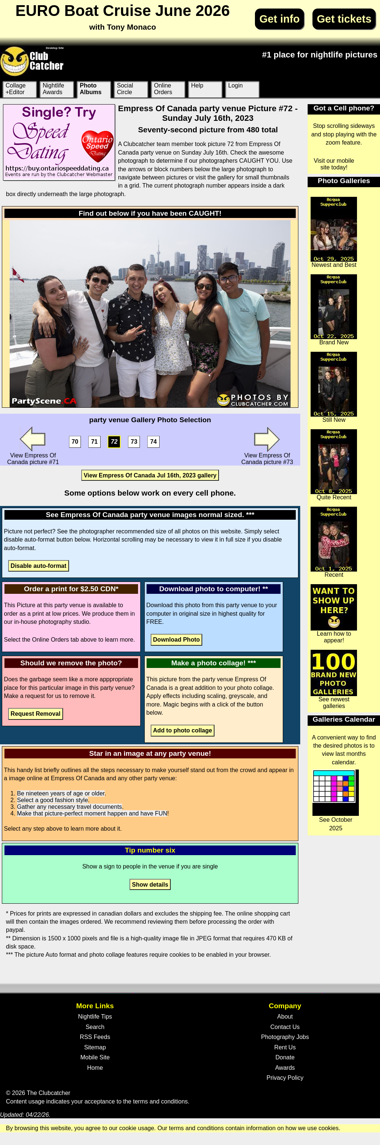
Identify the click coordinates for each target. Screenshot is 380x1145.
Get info (279, 19)
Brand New (334, 309)
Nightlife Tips (95, 1016)
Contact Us (284, 1027)
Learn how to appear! (334, 613)
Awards (285, 1068)
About (285, 1016)
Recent (334, 542)
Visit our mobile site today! (334, 164)
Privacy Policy (285, 1078)
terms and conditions (160, 1101)
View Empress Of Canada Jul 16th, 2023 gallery (149, 475)
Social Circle (125, 88)
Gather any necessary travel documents (69, 807)
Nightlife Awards (53, 88)
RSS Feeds (95, 1037)
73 (134, 442)
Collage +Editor (16, 88)
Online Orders (163, 88)
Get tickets (344, 19)
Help (197, 85)
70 (75, 442)
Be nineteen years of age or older (61, 793)
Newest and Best (334, 232)
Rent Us (285, 1047)
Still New (334, 387)
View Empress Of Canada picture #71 (33, 445)
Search (95, 1027)
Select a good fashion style (52, 800)
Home (95, 1068)
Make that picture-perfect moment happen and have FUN (92, 813)
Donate (285, 1057)
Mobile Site (94, 1057)
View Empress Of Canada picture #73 (267, 445)
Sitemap (95, 1047)
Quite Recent (334, 464)
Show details (150, 884)
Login (235, 85)
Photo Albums (91, 88)
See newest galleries (334, 679)
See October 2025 (335, 800)
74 (153, 442)
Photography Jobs (285, 1037)
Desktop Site (55, 48)
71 (94, 442)
